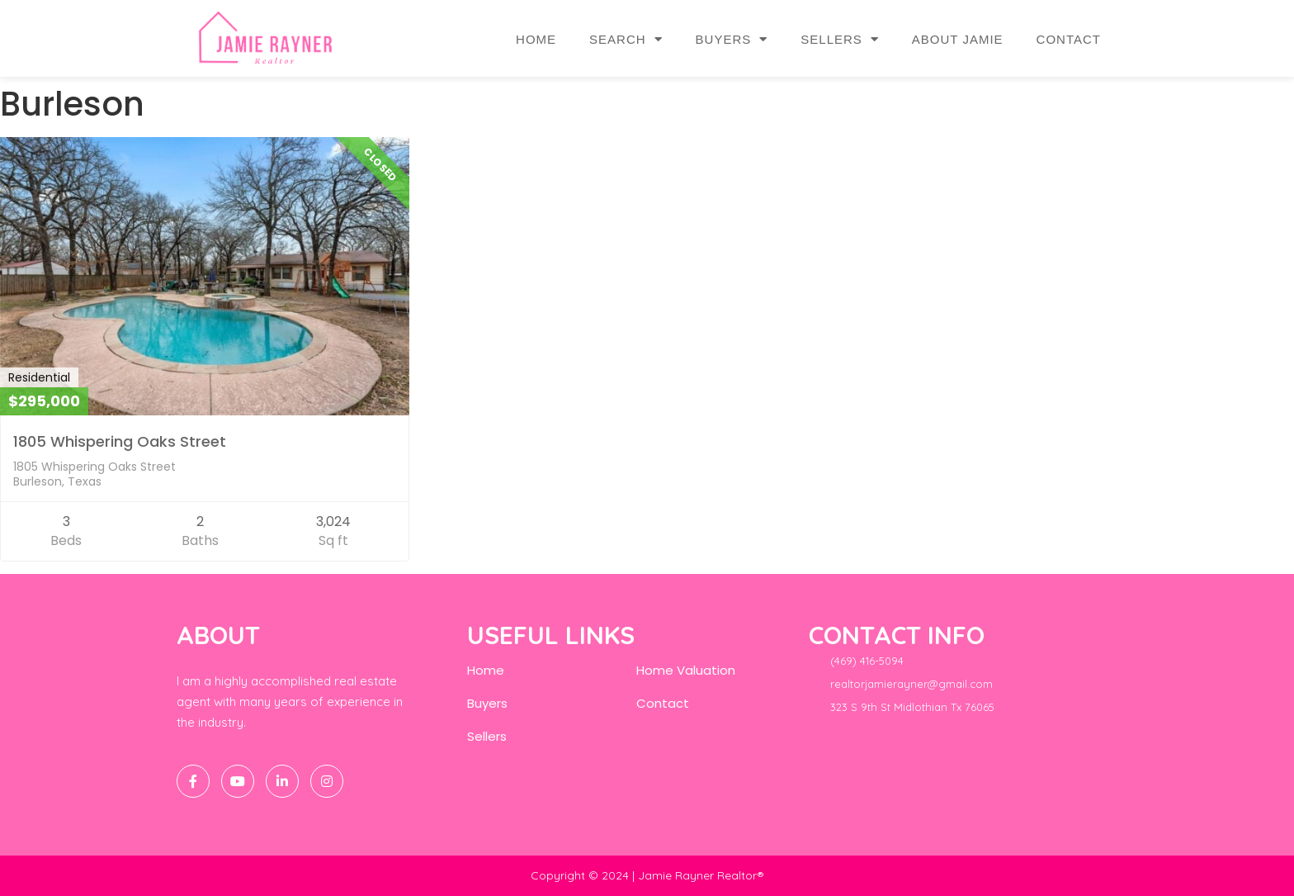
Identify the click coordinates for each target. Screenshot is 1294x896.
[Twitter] (237, 781)
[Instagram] (326, 781)
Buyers (732, 39)
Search (626, 39)
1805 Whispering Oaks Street (119, 441)
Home (536, 39)
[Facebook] (193, 781)
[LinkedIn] (282, 781)
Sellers (839, 39)
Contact (1069, 39)
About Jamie (958, 39)
